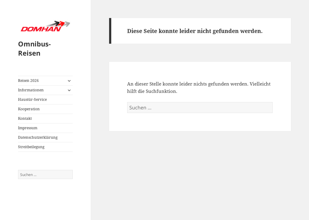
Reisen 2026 (28, 80)
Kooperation (29, 109)
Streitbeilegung (31, 146)
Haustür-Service (32, 99)
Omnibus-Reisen (34, 48)
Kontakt (25, 118)
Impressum (27, 127)
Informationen (31, 90)
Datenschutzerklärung (37, 137)
